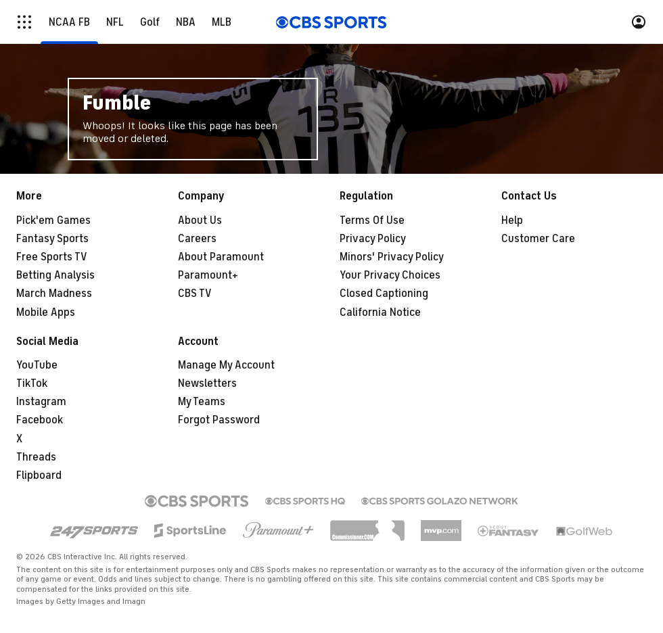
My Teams (201, 401)
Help (512, 220)
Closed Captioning (384, 293)
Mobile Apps (45, 312)
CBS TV (195, 293)
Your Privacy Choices (390, 275)
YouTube (37, 365)
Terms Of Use (372, 220)
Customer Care (538, 238)
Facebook (39, 420)
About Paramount (221, 257)
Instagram (41, 401)
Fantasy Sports (52, 238)
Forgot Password (219, 420)
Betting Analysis (55, 275)
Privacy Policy (373, 238)
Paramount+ (208, 275)
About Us (200, 220)
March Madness (54, 293)
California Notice (380, 312)
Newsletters (207, 383)
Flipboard (39, 475)
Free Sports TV (51, 257)
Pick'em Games (53, 220)
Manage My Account (226, 365)
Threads (36, 457)
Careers (197, 238)
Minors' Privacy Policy (392, 257)
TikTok (31, 383)
